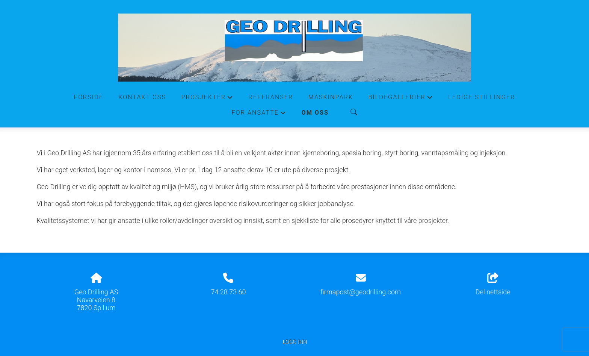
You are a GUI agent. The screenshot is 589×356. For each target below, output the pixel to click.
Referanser (271, 97)
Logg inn (294, 342)
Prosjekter (207, 99)
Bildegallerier (401, 99)
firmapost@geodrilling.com (360, 292)
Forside (88, 97)
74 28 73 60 (228, 292)
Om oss (315, 112)
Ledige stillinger (481, 97)
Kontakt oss (142, 97)
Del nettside (493, 284)
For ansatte (259, 114)
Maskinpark (330, 97)
